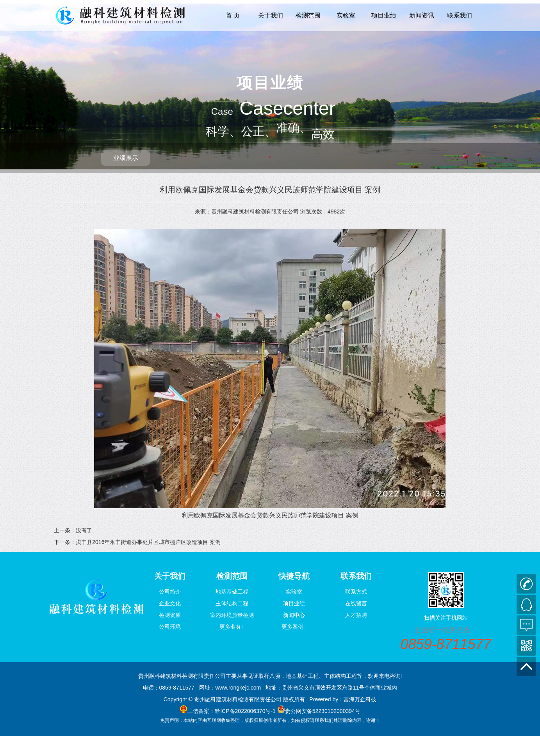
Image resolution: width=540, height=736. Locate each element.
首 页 (233, 15)
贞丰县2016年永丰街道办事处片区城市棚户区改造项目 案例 (148, 542)
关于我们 (270, 15)
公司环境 (170, 627)
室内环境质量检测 (232, 615)
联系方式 (356, 591)
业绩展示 (125, 158)
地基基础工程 (232, 591)
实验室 (346, 15)
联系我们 (459, 15)
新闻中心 (294, 615)
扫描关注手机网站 (446, 618)
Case (222, 111)
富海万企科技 (360, 699)
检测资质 (170, 615)
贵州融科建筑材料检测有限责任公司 (255, 211)
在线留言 (356, 603)
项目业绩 (383, 15)
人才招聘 (356, 615)
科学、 (223, 131)
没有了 (84, 530)
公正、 (258, 131)
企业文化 (170, 603)
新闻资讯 (421, 15)
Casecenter (287, 108)
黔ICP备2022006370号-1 (245, 711)
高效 (323, 71)
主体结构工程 (232, 603)
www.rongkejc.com (238, 687)
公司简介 (170, 591)
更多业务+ (231, 627)
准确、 (293, 132)
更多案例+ (294, 627)
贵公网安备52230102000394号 (322, 711)
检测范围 (308, 15)
